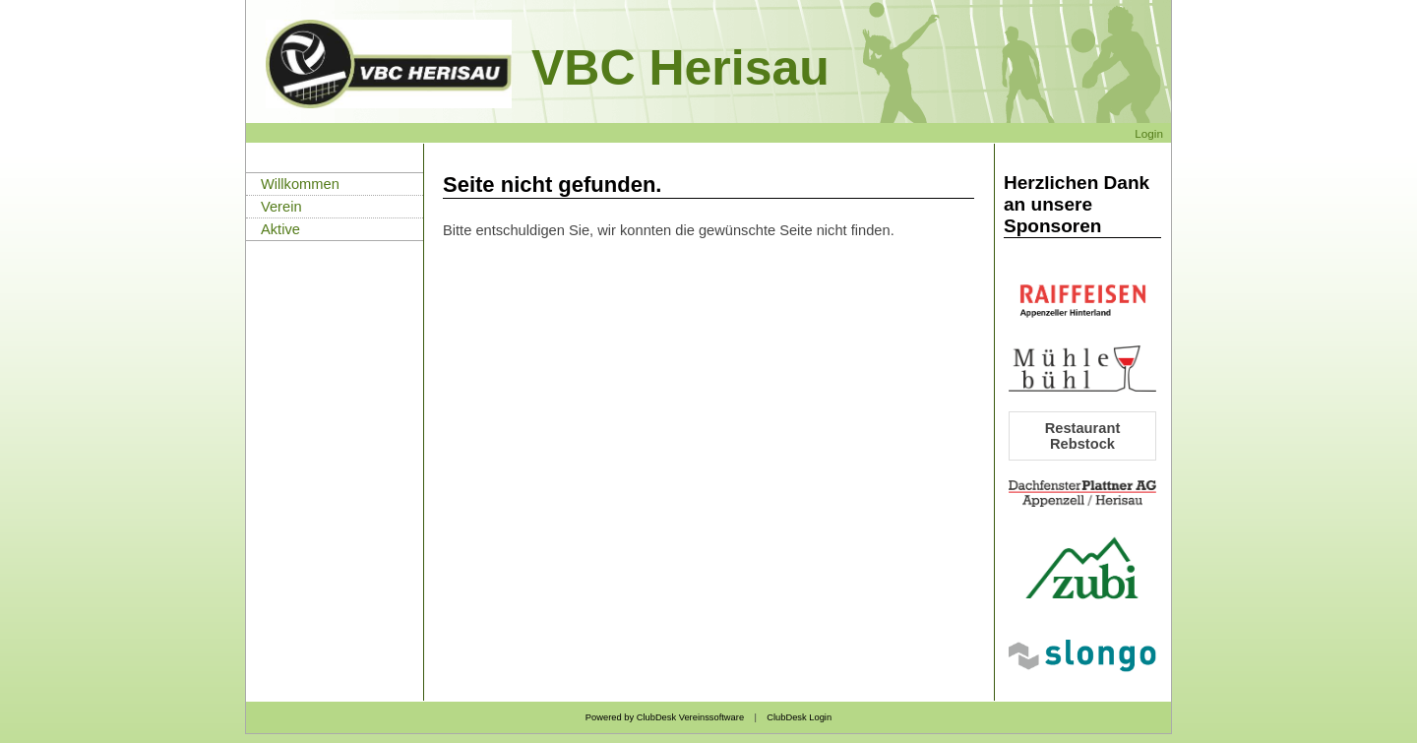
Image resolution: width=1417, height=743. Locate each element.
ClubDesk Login (799, 717)
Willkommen (300, 184)
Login (1149, 133)
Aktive (280, 229)
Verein (281, 207)
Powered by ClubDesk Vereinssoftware (664, 717)
